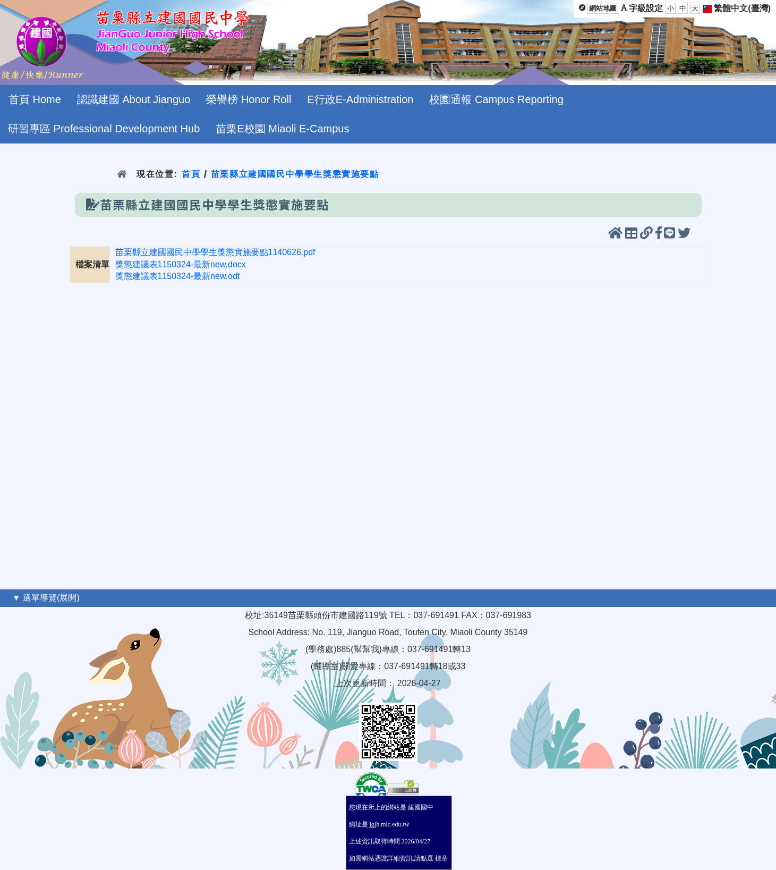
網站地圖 (603, 8)
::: (6, 597)
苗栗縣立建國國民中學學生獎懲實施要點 (295, 174)
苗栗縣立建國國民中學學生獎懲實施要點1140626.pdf (215, 252)
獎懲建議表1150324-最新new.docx (180, 264)
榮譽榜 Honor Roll (248, 99)
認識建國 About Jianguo (133, 99)
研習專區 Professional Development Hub (104, 128)
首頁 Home (34, 99)
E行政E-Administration (360, 99)
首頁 (190, 174)
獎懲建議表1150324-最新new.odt (177, 276)
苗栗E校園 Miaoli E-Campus (282, 128)
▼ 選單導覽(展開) (46, 597)
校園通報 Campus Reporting (496, 99)
